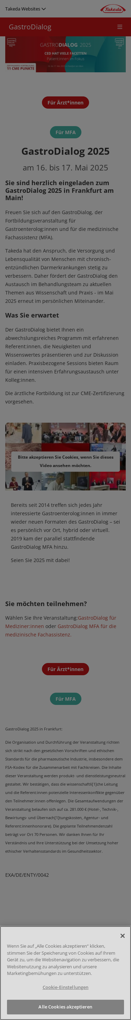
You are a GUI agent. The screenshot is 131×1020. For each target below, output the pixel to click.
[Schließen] (122, 936)
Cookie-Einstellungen (66, 987)
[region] (65, 973)
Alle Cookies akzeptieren (65, 1007)
